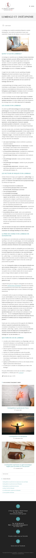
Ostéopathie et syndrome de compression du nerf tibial (15, 482)
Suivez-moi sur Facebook (18, 545)
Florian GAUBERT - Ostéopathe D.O (17, 552)
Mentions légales (29, 552)
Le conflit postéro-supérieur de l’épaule (11, 490)
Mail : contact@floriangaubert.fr (18, 525)
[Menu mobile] (31, 6)
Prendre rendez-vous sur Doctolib (18, 536)
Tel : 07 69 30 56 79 (18, 523)
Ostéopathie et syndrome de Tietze (18, 408)
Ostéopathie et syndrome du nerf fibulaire (12, 484)
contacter (21, 372)
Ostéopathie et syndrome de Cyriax (11, 486)
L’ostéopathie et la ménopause (18, 436)
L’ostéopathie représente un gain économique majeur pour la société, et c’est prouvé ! (18, 465)
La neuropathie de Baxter (8, 492)
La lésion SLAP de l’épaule (8, 488)
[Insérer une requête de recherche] (18, 473)
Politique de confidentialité (18, 553)
